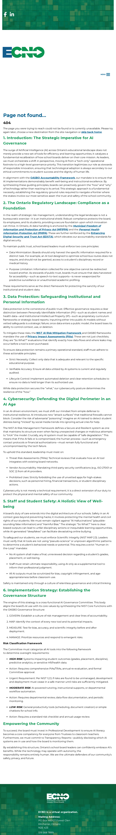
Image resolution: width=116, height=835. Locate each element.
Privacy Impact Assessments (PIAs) (50, 336)
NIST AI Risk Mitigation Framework (59, 333)
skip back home (91, 132)
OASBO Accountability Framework (52, 177)
